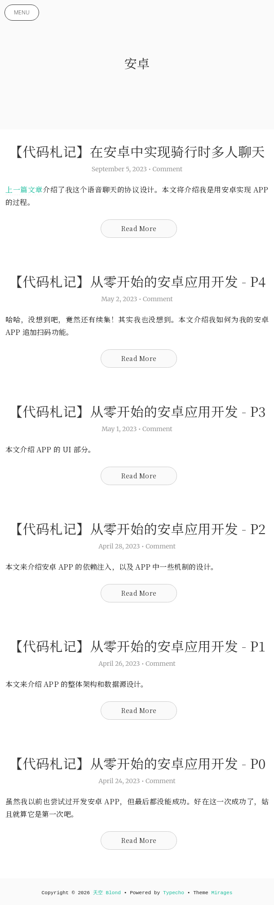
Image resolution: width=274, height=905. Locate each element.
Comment (168, 169)
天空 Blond (107, 893)
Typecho (173, 893)
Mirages (221, 893)
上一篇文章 (24, 189)
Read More (138, 228)
